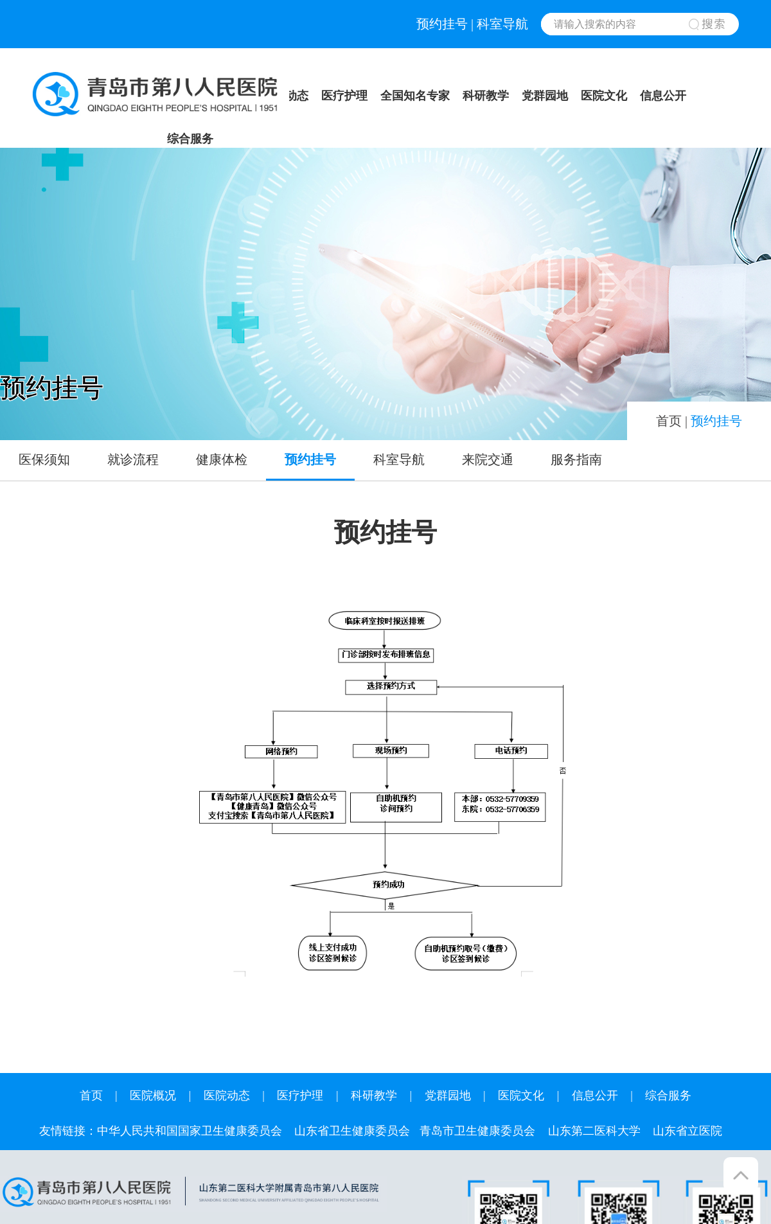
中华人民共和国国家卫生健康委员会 (189, 1130)
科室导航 (502, 24)
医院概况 (153, 1095)
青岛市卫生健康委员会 (477, 1130)
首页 (669, 421)
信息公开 (663, 95)
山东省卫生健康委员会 (352, 1130)
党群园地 (545, 95)
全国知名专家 (415, 95)
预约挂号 (442, 24)
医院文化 (604, 95)
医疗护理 (344, 95)
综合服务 (190, 138)
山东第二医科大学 (594, 1130)
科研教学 (486, 95)
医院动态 (227, 1095)
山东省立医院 (687, 1130)
